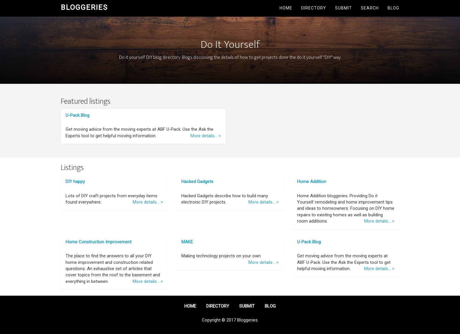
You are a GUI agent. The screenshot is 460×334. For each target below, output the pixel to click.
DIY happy (75, 181)
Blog (393, 8)
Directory (313, 8)
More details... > (206, 135)
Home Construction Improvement (98, 242)
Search (370, 8)
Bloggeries (84, 7)
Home (286, 8)
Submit (343, 8)
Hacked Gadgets (197, 181)
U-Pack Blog (77, 115)
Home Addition (311, 181)
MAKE (187, 242)
